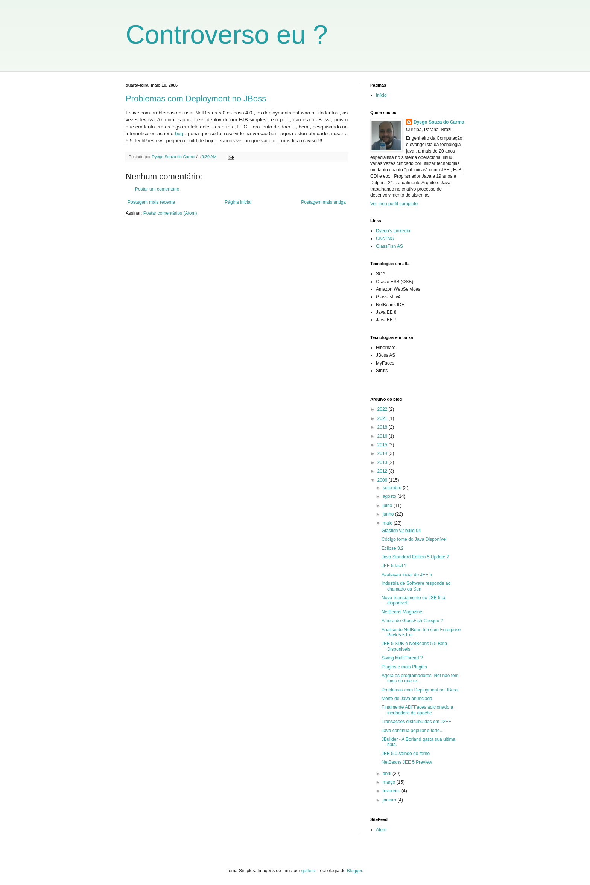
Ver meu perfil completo (394, 203)
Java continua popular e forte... (413, 730)
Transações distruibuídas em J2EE (417, 721)
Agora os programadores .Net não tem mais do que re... (420, 678)
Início (381, 95)
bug (179, 133)
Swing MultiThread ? (402, 658)
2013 (383, 462)
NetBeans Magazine (402, 612)
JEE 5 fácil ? (394, 565)
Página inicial (238, 202)
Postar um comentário (157, 189)
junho (389, 514)
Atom (381, 829)
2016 (383, 436)
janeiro (390, 800)
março (390, 782)
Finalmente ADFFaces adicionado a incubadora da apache (417, 710)
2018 (383, 427)
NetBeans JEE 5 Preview (407, 762)
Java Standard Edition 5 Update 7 (415, 557)
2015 (383, 444)
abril (387, 773)
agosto (390, 496)
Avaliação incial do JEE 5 (407, 574)
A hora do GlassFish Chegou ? (412, 620)
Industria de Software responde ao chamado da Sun (416, 586)
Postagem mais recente (151, 202)
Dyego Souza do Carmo (439, 122)
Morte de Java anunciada (407, 698)
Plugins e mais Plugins (404, 667)
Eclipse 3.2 (393, 548)
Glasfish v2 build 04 (401, 530)
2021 (383, 418)
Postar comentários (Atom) (170, 213)
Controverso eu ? (227, 34)
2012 (383, 471)
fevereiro (392, 790)
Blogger (354, 870)
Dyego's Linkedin (393, 230)
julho (388, 505)
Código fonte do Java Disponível (414, 539)
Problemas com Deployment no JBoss (196, 98)
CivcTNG (385, 238)
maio (388, 523)
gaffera (308, 870)
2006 (383, 480)
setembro (393, 487)
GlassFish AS (389, 246)
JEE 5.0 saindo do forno (406, 753)
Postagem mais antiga (323, 202)
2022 (383, 409)
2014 (383, 453)
